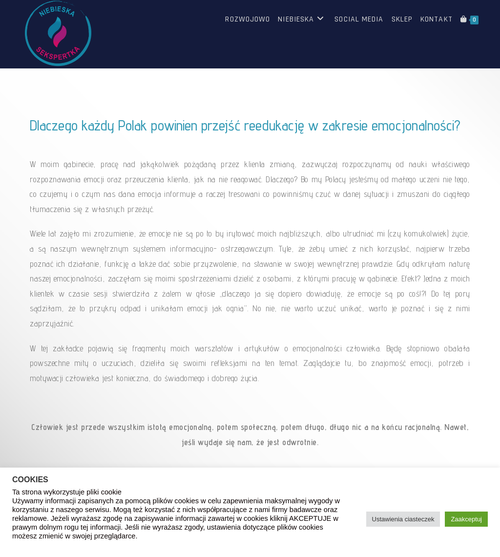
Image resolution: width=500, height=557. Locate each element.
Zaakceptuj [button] (466, 519)
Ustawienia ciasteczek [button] (403, 519)
